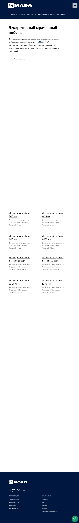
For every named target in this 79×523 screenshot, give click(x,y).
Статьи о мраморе (26, 14)
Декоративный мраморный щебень (51, 14)
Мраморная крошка (14, 502)
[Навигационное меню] (75, 5)
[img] (20, 5)
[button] (19, 59)
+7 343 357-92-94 (42, 42)
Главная (12, 14)
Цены (43, 502)
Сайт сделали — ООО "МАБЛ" (17, 491)
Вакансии (44, 508)
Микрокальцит (12, 505)
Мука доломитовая (14, 508)
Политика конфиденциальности (50, 511)
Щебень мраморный (14, 499)
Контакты (44, 505)
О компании (45, 499)
